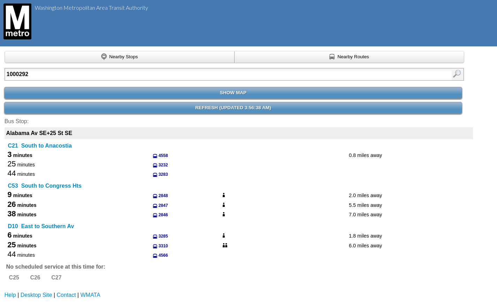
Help (10, 295)
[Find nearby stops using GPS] (120, 57)
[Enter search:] (201, 74)
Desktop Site (36, 295)
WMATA (90, 295)
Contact (66, 295)
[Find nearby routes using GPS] (349, 57)
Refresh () (233, 107)
